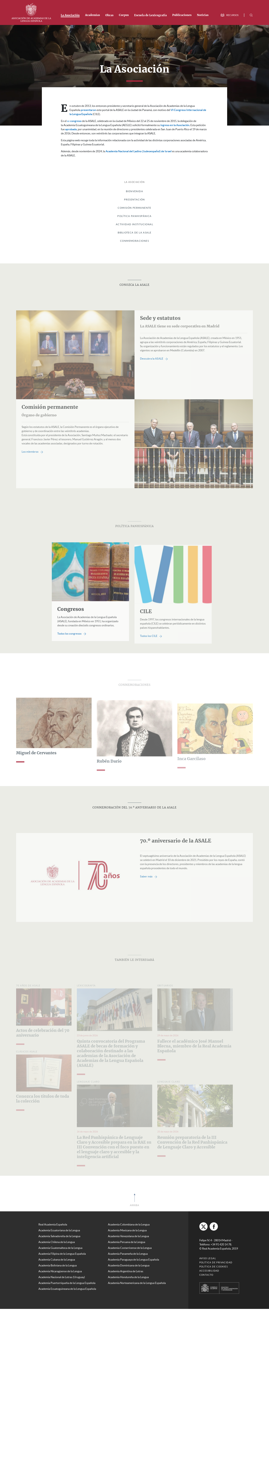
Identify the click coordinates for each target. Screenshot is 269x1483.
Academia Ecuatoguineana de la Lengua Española (67, 1288)
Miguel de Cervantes (36, 764)
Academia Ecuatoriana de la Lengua (59, 1230)
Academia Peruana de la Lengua (126, 1242)
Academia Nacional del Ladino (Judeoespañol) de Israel (139, 151)
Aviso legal (207, 1258)
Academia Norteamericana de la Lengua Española (137, 1282)
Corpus (124, 15)
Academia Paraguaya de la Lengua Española (133, 1259)
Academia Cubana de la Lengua (56, 1259)
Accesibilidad (209, 1270)
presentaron (88, 109)
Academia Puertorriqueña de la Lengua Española (66, 1282)
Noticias (202, 15)
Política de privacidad (215, 1262)
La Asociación (70, 15)
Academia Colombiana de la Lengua (129, 1224)
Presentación (134, 199)
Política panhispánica (134, 216)
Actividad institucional (134, 224)
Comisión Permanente (134, 207)
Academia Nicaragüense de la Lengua (60, 1271)
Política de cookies (213, 1266)
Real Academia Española (52, 1224)
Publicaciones (181, 15)
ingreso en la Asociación (174, 125)
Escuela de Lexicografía (150, 15)
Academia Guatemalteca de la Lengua (60, 1247)
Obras (109, 15)
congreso (74, 120)
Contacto (206, 1275)
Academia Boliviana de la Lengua (57, 1265)
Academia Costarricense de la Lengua (130, 1247)
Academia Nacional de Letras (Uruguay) (61, 1277)
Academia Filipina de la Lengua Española (62, 1253)
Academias (92, 15)
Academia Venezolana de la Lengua (128, 1236)
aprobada (71, 129)
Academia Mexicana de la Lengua (127, 1230)
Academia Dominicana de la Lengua (128, 1265)
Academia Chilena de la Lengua (56, 1242)
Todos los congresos (71, 644)
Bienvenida (134, 191)
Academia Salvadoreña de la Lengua (59, 1236)
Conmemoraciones (134, 240)
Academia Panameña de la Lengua (128, 1253)
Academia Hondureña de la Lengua (128, 1277)
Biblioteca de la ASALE (134, 232)
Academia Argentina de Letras (125, 1271)
